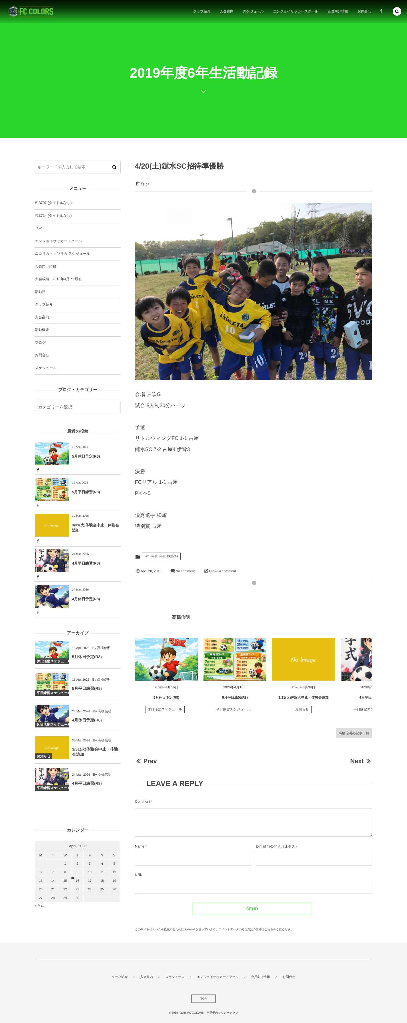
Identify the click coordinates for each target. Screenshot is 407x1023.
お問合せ (42, 355)
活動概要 (42, 330)
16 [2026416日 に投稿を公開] (77, 881)
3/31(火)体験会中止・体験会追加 (303, 700)
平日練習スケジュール (233, 711)
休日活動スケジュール (165, 711)
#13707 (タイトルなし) (53, 203)
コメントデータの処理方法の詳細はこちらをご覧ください (256, 929)
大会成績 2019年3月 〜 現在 (58, 279)
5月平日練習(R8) (235, 700)
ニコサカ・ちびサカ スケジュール (62, 254)
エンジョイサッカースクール (58, 241)
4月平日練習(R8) (372, 700)
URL (138, 875)
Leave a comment (222, 571)
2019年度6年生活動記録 (161, 556)
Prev (146, 761)
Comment (142, 802)
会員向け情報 (45, 266)
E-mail (261, 846)
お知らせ (302, 711)
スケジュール (46, 368)
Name (139, 846)
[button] (397, 11)
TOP (38, 228)
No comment (185, 571)
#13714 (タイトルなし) (53, 216)
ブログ (40, 343)
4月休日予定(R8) (86, 599)
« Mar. (39, 905)
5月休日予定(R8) (166, 700)
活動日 (40, 292)
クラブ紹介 (44, 304)
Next (361, 761)
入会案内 (42, 317)
